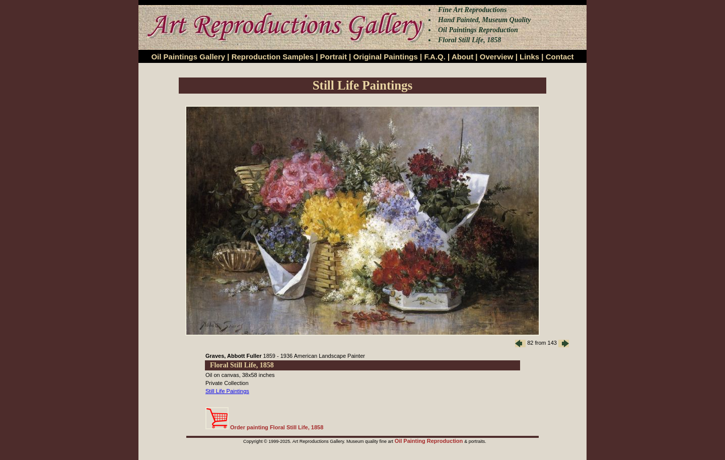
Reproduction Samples (273, 56)
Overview (497, 56)
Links (529, 56)
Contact (560, 56)
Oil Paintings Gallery (188, 56)
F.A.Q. (435, 56)
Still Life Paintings (227, 391)
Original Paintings (385, 56)
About (462, 56)
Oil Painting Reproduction (430, 441)
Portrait (333, 56)
